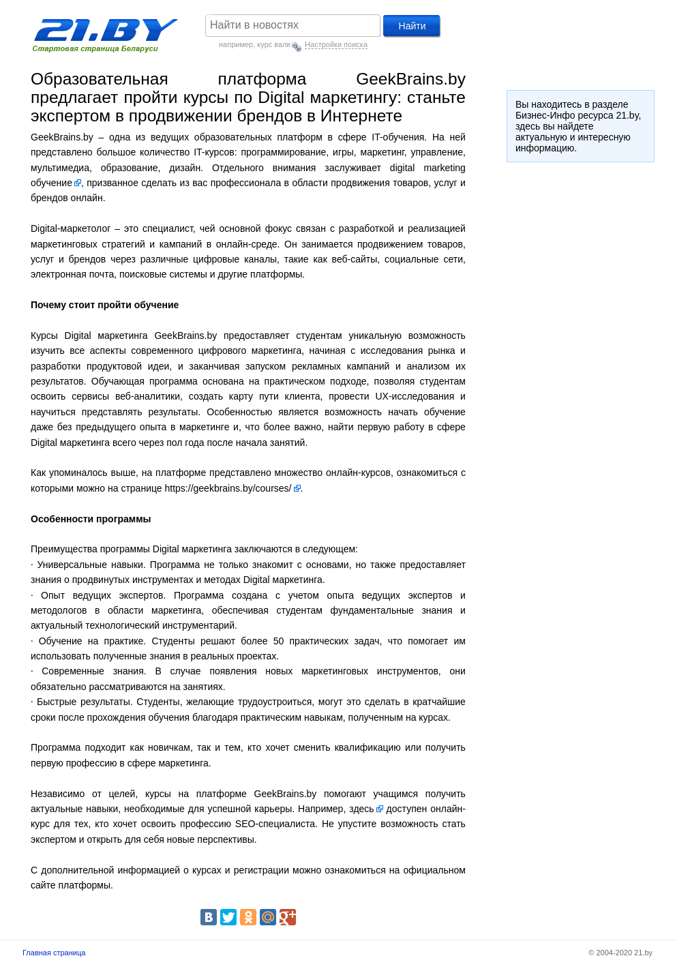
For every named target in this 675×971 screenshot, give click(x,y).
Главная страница (53, 952)
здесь (361, 808)
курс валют (276, 44)
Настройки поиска (336, 44)
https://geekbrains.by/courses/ (228, 488)
